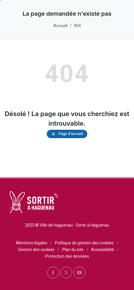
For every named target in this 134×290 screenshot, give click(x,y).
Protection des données (67, 256)
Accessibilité (102, 249)
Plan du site (72, 249)
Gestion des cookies (36, 249)
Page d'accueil (67, 134)
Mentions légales (31, 243)
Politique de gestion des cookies (84, 243)
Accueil (60, 25)
